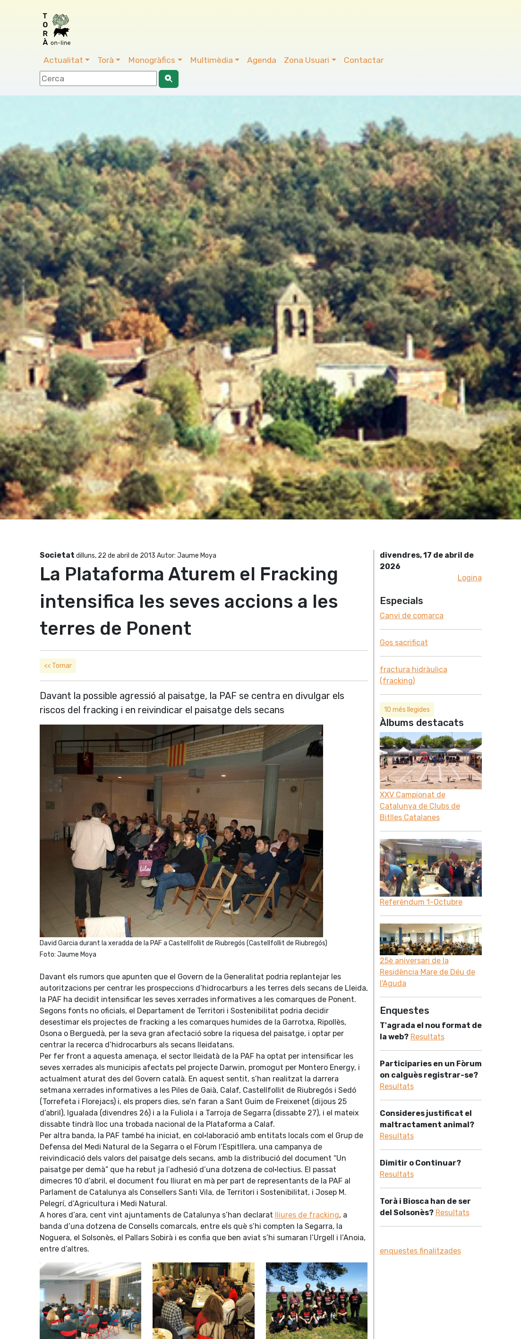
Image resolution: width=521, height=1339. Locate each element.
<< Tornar (58, 666)
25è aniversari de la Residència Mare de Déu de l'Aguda (427, 972)
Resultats (427, 1036)
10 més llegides (407, 710)
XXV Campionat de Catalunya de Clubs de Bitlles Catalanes (420, 806)
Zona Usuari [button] (306, 60)
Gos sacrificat (404, 642)
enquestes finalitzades (420, 1250)
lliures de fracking (307, 1214)
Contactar (364, 60)
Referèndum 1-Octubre (421, 902)
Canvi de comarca (412, 615)
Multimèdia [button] (211, 60)
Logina (470, 577)
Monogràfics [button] (151, 60)
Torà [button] (105, 60)
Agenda (261, 60)
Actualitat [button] (63, 60)
